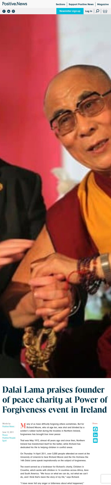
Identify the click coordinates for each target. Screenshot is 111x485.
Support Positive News (81, 4)
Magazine (103, 4)
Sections (60, 4)
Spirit (4, 441)
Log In (88, 11)
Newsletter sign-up (69, 11)
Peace (5, 435)
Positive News (8, 426)
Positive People (8, 438)
